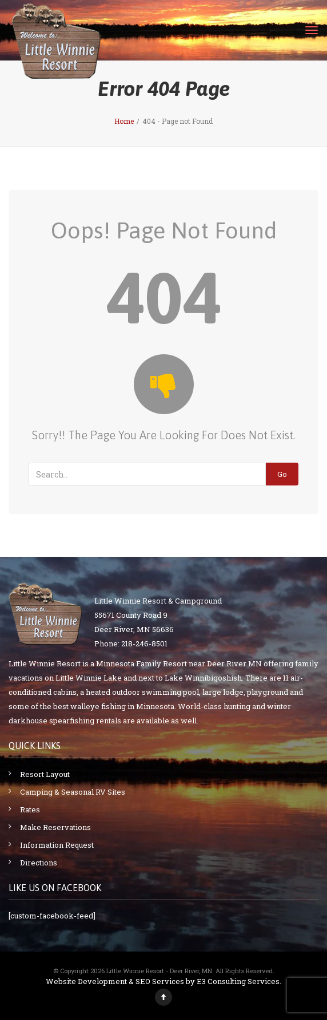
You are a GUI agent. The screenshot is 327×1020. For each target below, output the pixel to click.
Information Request (57, 845)
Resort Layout (45, 774)
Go (282, 474)
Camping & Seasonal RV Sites (72, 792)
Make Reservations (55, 827)
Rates (30, 809)
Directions (38, 862)
